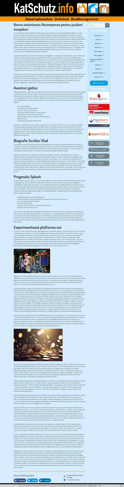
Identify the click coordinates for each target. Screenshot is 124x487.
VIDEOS (98, 69)
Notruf (99, 39)
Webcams (99, 76)
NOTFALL (99, 47)
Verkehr (99, 65)
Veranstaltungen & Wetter (96, 60)
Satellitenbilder (99, 72)
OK (100, 486)
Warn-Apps (99, 51)
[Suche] (107, 25)
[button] (20, 480)
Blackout (99, 43)
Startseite (99, 35)
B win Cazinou (21, 64)
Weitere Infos (92, 486)
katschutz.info (99, 30)
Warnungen (99, 55)
